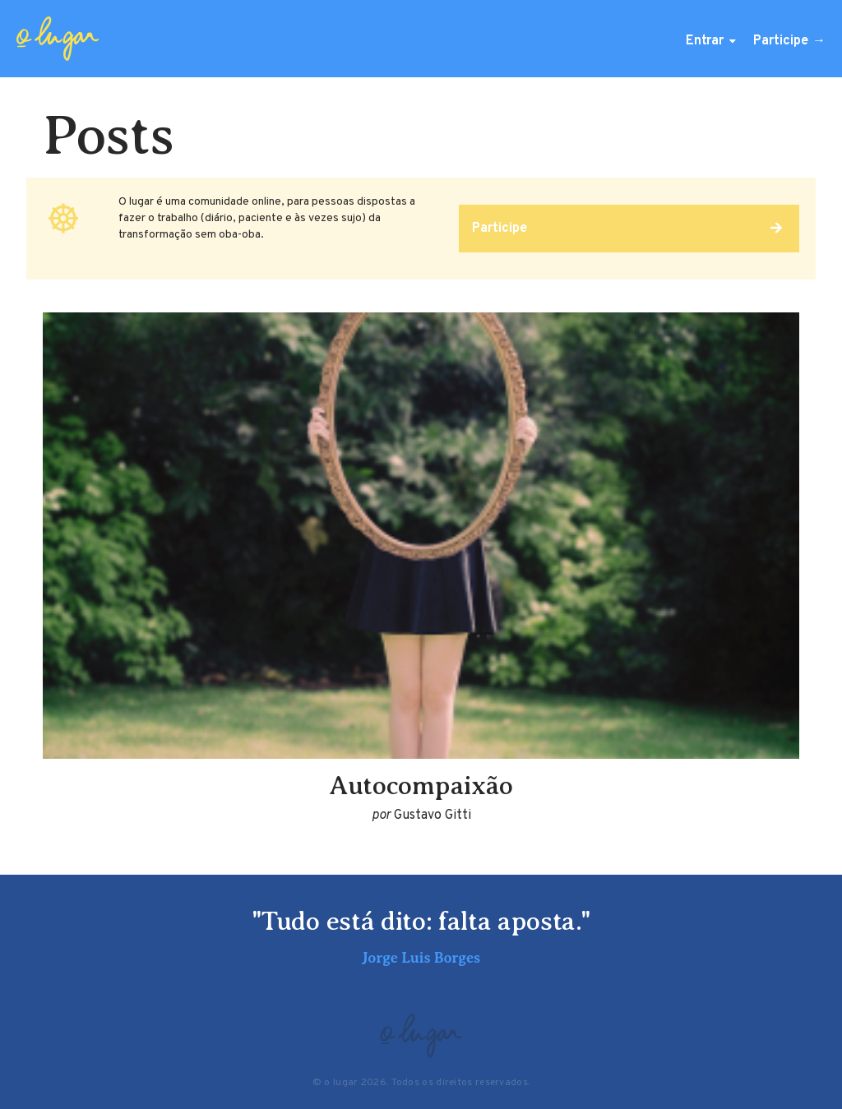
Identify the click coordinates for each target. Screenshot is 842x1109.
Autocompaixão (421, 785)
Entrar (705, 41)
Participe (780, 41)
